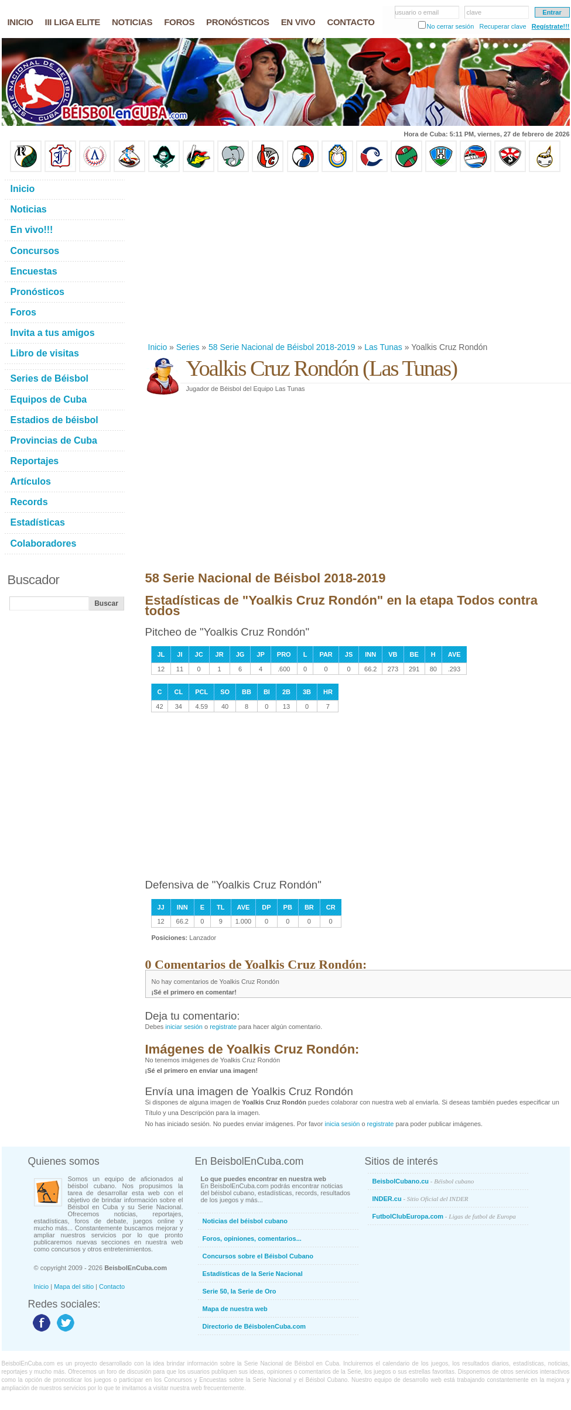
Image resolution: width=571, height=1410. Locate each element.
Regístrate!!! (551, 26)
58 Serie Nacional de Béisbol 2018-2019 (281, 347)
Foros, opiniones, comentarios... (252, 1238)
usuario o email (417, 12)
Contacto (112, 1286)
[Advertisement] (326, 257)
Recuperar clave (502, 26)
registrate (223, 1026)
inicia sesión (342, 1123)
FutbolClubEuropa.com (444, 1216)
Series (188, 347)
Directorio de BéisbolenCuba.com (254, 1326)
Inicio (157, 347)
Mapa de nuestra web (235, 1308)
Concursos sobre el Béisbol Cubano (258, 1256)
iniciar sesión (184, 1026)
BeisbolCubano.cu (423, 1181)
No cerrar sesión (450, 26)
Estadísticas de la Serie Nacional (253, 1273)
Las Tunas (383, 347)
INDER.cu (420, 1198)
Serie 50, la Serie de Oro (239, 1291)
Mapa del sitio (74, 1286)
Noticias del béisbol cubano (245, 1220)
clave (474, 12)
